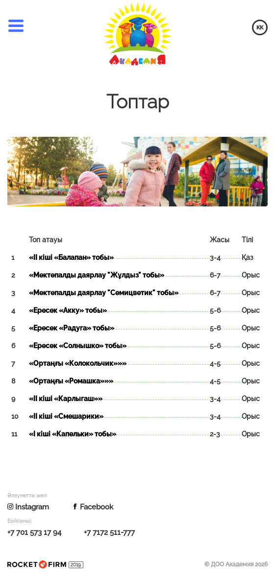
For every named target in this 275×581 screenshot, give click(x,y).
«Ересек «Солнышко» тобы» (77, 346)
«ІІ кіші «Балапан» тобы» (71, 257)
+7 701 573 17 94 (34, 532)
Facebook (92, 507)
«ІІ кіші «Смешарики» (66, 416)
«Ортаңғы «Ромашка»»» (71, 381)
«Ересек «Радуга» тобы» (71, 328)
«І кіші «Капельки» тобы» (72, 434)
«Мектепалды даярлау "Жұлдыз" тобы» (96, 275)
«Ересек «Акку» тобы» (68, 310)
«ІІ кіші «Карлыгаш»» (65, 399)
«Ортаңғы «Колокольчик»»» (77, 363)
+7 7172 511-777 (109, 532)
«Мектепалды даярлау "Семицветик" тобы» (103, 293)
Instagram (28, 507)
